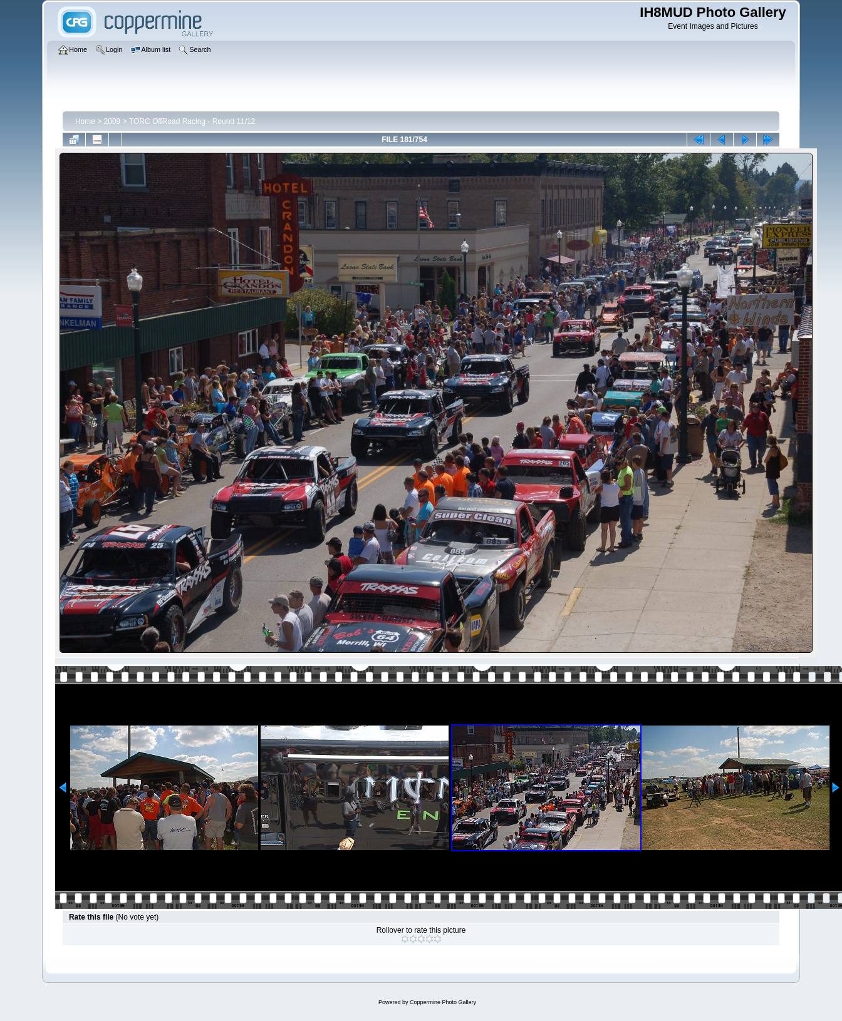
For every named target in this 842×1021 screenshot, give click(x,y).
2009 (112, 121)
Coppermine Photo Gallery (443, 1002)
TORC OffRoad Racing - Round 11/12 (192, 121)
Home (85, 121)
